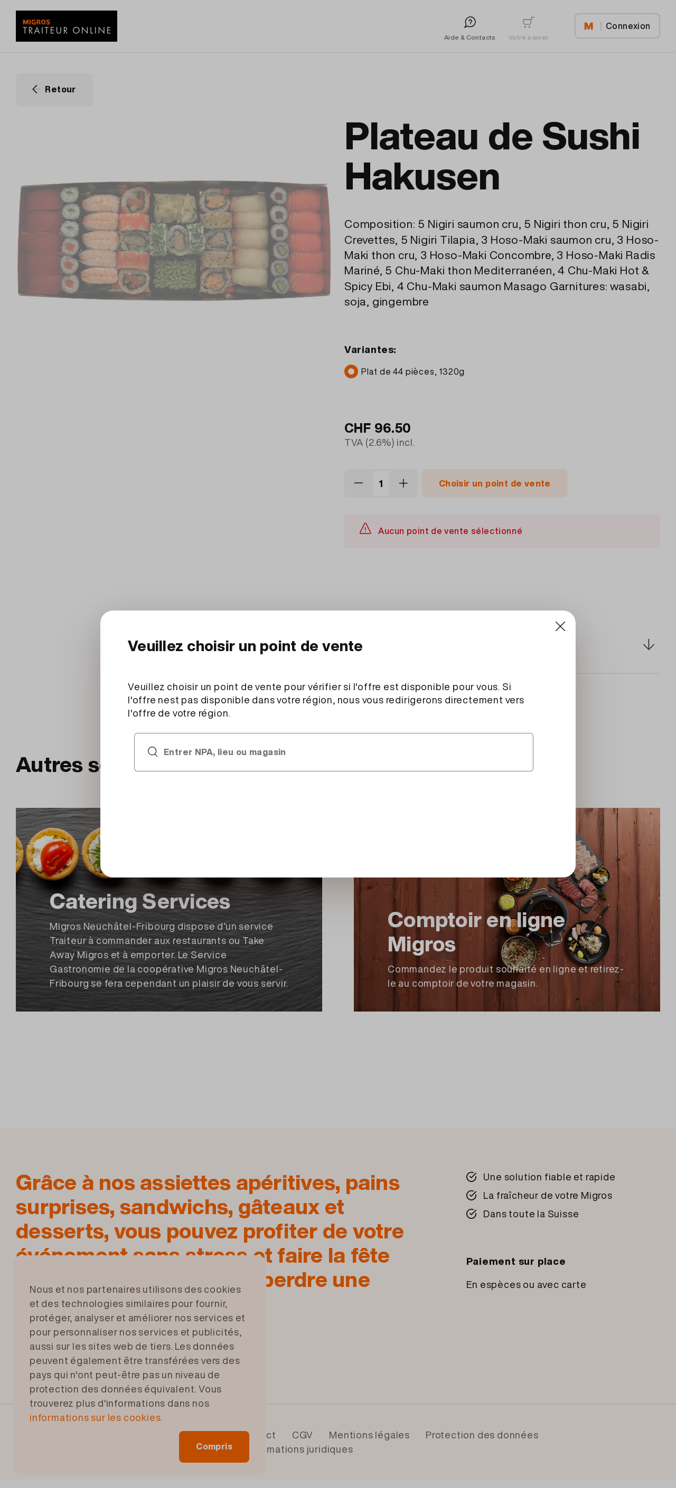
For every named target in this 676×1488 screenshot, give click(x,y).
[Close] (560, 626)
